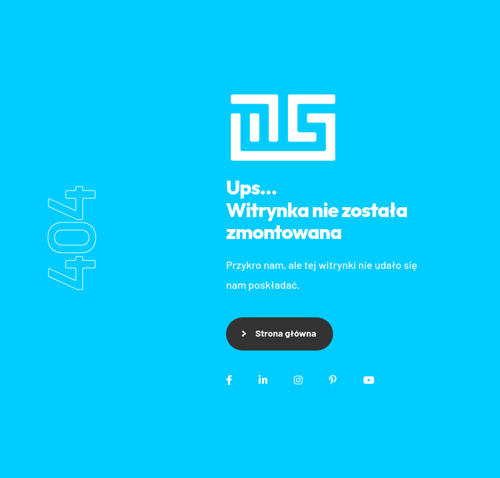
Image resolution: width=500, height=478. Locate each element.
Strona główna (285, 333)
